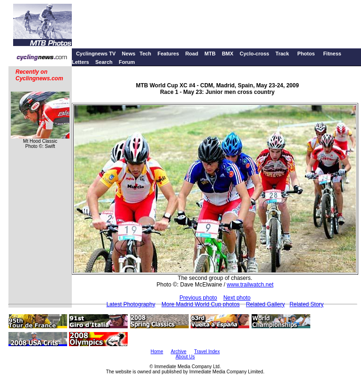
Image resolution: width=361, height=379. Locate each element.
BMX (227, 53)
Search (104, 62)
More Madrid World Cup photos (200, 304)
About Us (185, 356)
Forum (127, 62)
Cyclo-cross (254, 53)
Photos (306, 53)
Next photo (237, 297)
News (129, 53)
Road (192, 53)
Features (168, 53)
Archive (178, 351)
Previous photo (198, 297)
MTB (209, 53)
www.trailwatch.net (250, 284)
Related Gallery (265, 304)
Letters (80, 62)
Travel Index (207, 351)
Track (282, 53)
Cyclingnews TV (95, 53)
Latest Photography (131, 304)
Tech (145, 53)
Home (157, 351)
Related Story (307, 304)
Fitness (332, 53)
